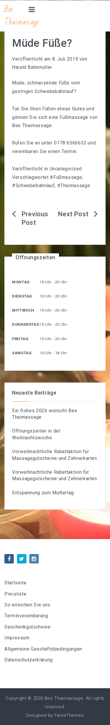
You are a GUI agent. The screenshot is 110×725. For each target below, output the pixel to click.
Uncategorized (66, 169)
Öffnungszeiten (35, 257)
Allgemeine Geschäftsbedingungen (43, 649)
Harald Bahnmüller (32, 67)
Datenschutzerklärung (28, 660)
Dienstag (22, 296)
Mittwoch (23, 310)
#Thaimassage (73, 185)
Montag (21, 282)
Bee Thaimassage (21, 15)
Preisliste (15, 594)
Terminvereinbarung (26, 615)
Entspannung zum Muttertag (43, 492)
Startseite (15, 583)
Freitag (20, 339)
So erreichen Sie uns (27, 605)
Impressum (17, 638)
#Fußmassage (66, 177)
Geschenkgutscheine (27, 627)
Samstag (22, 353)
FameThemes (69, 715)
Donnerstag (25, 324)
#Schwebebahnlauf (33, 185)
